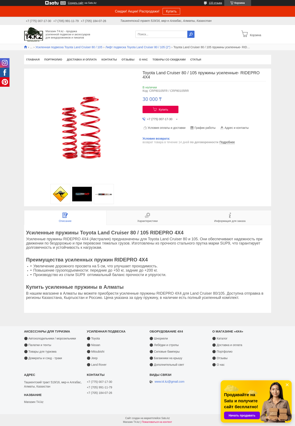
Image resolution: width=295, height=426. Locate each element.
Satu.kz (165, 418)
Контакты (109, 59)
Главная (33, 59)
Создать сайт (76, 2)
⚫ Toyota (93, 338)
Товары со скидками (169, 59)
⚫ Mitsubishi (95, 351)
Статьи (195, 59)
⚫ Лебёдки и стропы (164, 345)
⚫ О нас (218, 364)
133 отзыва (215, 2)
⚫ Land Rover (96, 364)
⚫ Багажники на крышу (166, 358)
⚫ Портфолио (222, 351)
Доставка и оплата (82, 59)
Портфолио (53, 59)
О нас (143, 59)
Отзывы (127, 59)
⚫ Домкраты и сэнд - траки (43, 358)
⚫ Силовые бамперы (164, 351)
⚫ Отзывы (219, 358)
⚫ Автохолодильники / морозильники (50, 338)
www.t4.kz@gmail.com (169, 381)
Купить (171, 11)
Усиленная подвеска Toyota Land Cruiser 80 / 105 (68, 47)
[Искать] (190, 34)
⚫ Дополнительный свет (167, 364)
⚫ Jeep (92, 358)
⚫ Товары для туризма (40, 351)
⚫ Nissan (93, 345)
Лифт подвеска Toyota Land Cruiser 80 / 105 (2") (137, 47)
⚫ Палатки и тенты (37, 345)
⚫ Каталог (219, 338)
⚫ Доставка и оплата (227, 345)
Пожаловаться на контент (157, 422)
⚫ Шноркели (159, 338)
